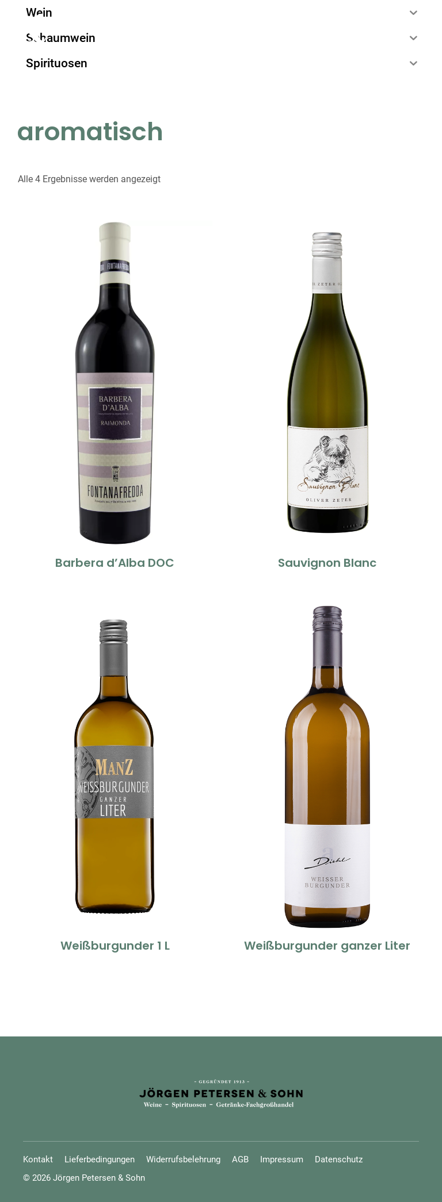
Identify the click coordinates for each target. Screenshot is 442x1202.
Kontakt (38, 1159)
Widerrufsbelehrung (183, 1159)
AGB (240, 1159)
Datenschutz (339, 1159)
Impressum (281, 1159)
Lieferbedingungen (99, 1159)
